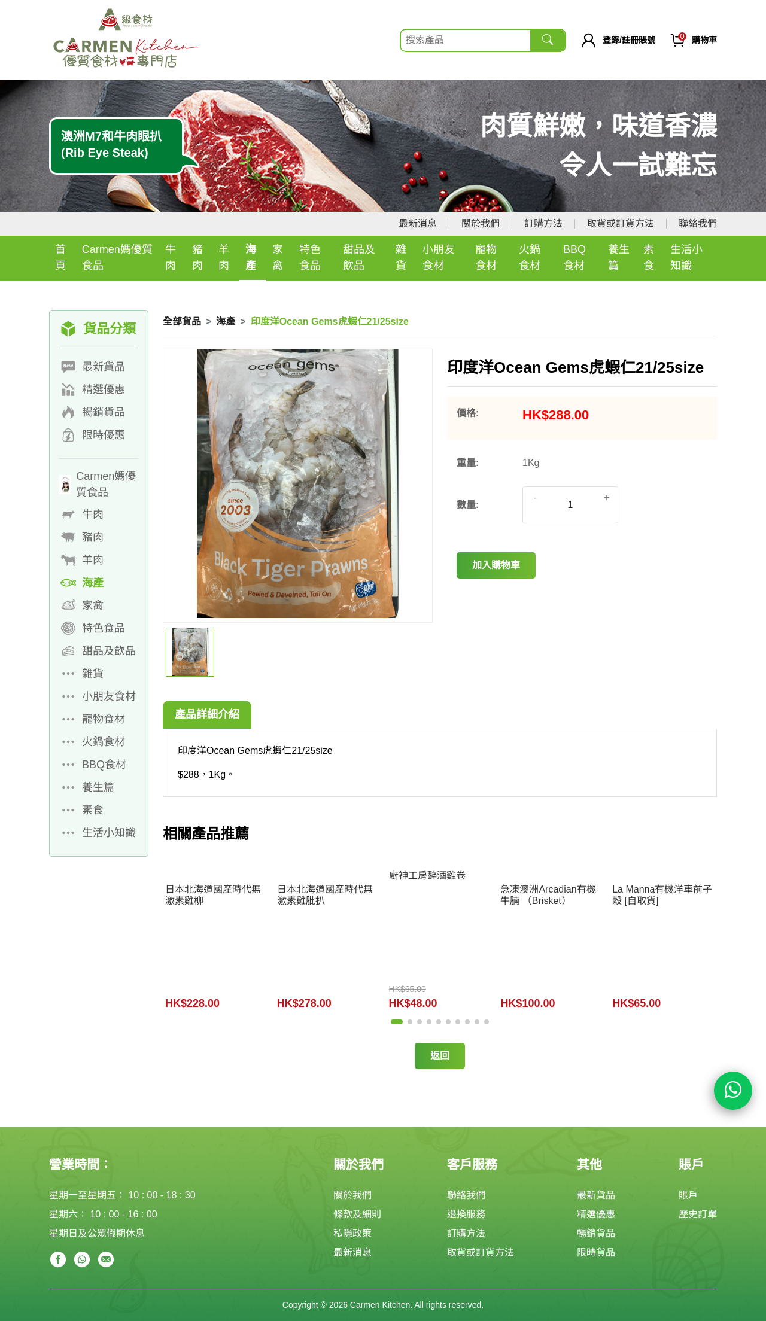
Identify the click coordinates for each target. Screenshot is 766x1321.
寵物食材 (486, 257)
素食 (648, 257)
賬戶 (688, 1195)
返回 (439, 1056)
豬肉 (197, 257)
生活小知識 (686, 257)
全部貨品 (182, 321)
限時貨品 (596, 1252)
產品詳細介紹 (207, 714)
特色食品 (310, 257)
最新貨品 (596, 1195)
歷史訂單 (698, 1214)
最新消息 (418, 223)
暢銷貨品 (596, 1233)
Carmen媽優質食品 (117, 257)
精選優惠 (596, 1214)
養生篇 (619, 257)
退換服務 (466, 1214)
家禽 (277, 257)
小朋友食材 (438, 257)
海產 (250, 257)
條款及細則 (357, 1214)
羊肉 (223, 257)
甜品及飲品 (359, 257)
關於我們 (480, 223)
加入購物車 (496, 565)
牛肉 (170, 257)
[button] (397, 1021)
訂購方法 (543, 223)
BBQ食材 (574, 257)
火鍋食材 (529, 257)
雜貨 (401, 257)
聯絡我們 (698, 223)
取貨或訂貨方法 (620, 223)
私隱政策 (352, 1233)
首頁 (60, 257)
